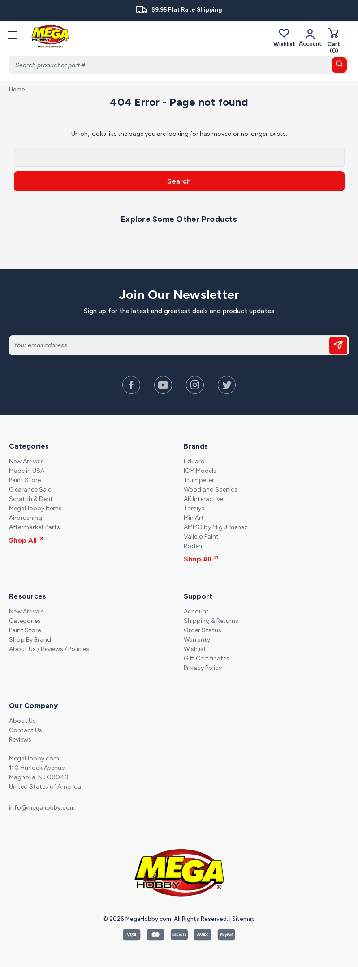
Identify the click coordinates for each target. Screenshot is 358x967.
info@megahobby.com (42, 808)
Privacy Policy (203, 668)
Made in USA (26, 471)
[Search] (179, 65)
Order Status (202, 630)
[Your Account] (310, 37)
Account (196, 611)
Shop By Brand (30, 639)
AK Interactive (203, 499)
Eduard (194, 461)
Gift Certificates (206, 658)
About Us (22, 721)
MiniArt (194, 518)
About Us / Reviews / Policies (49, 649)
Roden (193, 546)
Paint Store (25, 480)
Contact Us (25, 730)
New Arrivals (26, 461)
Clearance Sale (30, 489)
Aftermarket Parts (34, 527)
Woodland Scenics (210, 489)
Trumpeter (199, 480)
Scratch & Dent (31, 499)
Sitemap (243, 918)
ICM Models (200, 471)
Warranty (197, 639)
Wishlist (284, 37)
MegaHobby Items (35, 508)
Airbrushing (25, 518)
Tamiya (194, 508)
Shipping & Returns (211, 621)
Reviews (20, 739)
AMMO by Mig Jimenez (215, 527)
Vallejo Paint (201, 536)
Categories (25, 621)
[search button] (339, 65)
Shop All (26, 540)
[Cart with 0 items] (334, 40)
